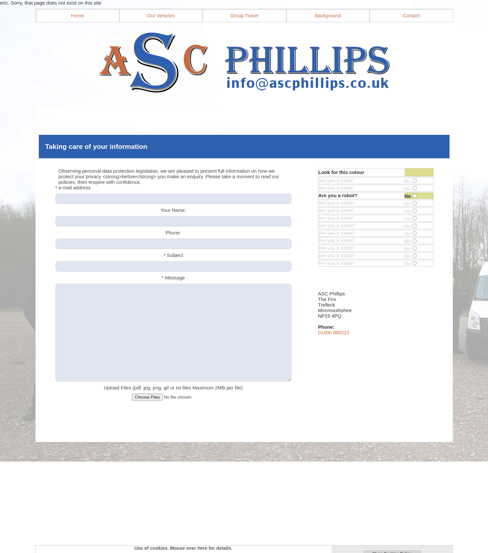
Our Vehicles (161, 15)
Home (77, 15)
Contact (411, 15)
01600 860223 (333, 332)
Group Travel (244, 15)
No (411, 181)
